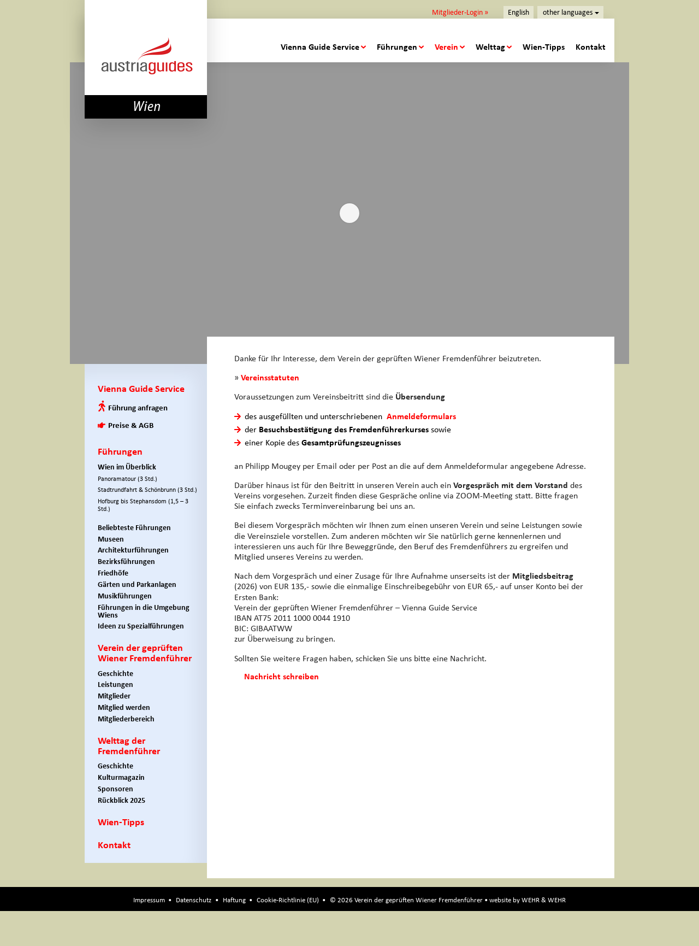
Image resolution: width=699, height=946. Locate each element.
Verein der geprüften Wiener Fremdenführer (145, 653)
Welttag (490, 47)
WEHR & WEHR (544, 900)
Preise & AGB (130, 425)
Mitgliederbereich (126, 719)
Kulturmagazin (121, 777)
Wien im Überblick (127, 467)
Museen (111, 539)
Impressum (149, 900)
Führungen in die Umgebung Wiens (143, 611)
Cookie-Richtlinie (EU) (288, 900)
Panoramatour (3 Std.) (127, 479)
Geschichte (115, 673)
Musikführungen (125, 596)
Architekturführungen (133, 550)
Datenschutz (193, 900)
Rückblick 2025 (121, 800)
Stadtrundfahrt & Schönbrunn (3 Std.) (147, 489)
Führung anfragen (138, 408)
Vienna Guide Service (320, 47)
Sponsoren (115, 789)
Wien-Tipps (544, 47)
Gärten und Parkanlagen (137, 584)
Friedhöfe (113, 573)
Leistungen (115, 684)
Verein (446, 47)
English (518, 12)
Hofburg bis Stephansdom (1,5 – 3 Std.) (143, 505)
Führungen (397, 47)
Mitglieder (114, 696)
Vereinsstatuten (270, 377)
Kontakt (591, 47)
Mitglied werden (124, 707)
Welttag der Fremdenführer (129, 746)
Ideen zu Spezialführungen (141, 626)
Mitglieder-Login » (460, 12)
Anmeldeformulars (421, 416)
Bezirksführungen (126, 561)
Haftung (234, 900)
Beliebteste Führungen (134, 527)
